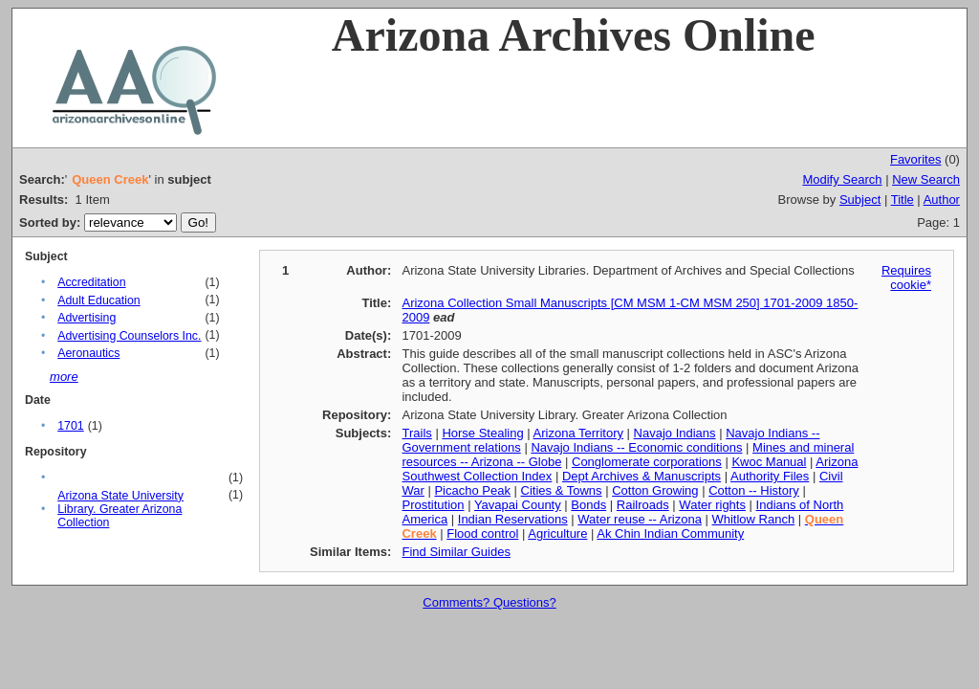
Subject (860, 199)
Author (942, 199)
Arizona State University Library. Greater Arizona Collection (120, 509)
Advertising (86, 317)
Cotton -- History (753, 490)
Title (902, 199)
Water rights (712, 505)
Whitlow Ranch (752, 519)
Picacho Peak (472, 490)
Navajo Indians (675, 433)
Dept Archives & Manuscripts (641, 476)
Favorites (915, 159)
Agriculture (557, 533)
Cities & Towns (561, 490)
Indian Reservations (513, 519)
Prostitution (433, 505)
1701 (70, 426)
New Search (926, 179)
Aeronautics (88, 353)
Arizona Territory (578, 433)
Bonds (588, 505)
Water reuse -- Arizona (639, 519)
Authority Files (769, 476)
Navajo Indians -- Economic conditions (636, 447)
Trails (416, 433)
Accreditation (91, 282)
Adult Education (98, 300)
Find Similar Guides (456, 552)
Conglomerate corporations (647, 462)
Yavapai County (517, 505)
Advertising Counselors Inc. (129, 336)
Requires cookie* (906, 277)
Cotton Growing (655, 490)
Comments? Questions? (489, 602)
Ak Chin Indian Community (670, 533)
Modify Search (841, 179)
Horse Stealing (482, 433)
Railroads (643, 505)
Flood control (482, 533)
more (64, 376)
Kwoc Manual (768, 462)
